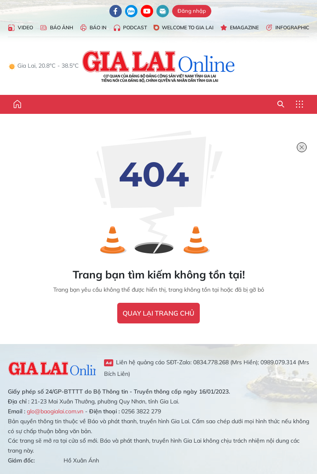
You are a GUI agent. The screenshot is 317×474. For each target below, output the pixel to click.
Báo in (93, 28)
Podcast (130, 28)
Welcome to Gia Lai (183, 27)
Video (20, 28)
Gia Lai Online (52, 367)
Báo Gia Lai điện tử (158, 66)
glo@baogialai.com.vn (55, 411)
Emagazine (239, 28)
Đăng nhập (191, 10)
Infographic (287, 28)
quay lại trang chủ (158, 313)
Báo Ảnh (56, 28)
